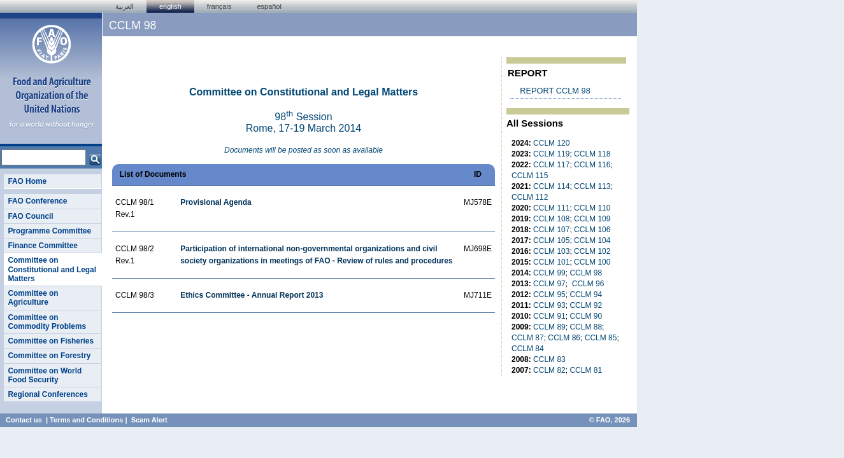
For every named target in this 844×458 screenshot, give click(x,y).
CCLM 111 (551, 208)
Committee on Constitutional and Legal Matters (52, 269)
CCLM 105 (551, 240)
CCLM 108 (551, 218)
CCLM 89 (549, 327)
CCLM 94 (585, 294)
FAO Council (30, 216)
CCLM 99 (549, 272)
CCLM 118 (592, 153)
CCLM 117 (551, 164)
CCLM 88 (585, 327)
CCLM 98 (585, 272)
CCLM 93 (549, 305)
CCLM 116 (592, 164)
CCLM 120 (551, 143)
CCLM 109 (592, 218)
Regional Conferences (47, 394)
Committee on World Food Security (45, 375)
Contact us (24, 420)
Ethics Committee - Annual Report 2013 (251, 295)
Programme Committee (49, 230)
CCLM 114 (551, 186)
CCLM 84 (527, 348)
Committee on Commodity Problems (47, 322)
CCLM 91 (549, 316)
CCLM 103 (551, 251)
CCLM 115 (529, 175)
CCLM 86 (564, 337)
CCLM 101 (551, 262)
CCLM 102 (592, 251)
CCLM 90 (585, 316)
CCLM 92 (585, 305)
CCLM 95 (549, 294)
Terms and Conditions (86, 420)
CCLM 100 (592, 262)
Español (269, 6)
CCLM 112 (529, 197)
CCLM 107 (551, 229)
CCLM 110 (592, 208)
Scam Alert (149, 420)
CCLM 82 (549, 370)
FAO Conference (37, 201)
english (170, 6)
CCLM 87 (527, 337)
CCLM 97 (549, 283)
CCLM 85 (601, 337)
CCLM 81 (585, 370)
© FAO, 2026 (609, 420)
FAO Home (27, 181)
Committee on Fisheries (51, 341)
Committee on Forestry (49, 355)
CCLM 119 (551, 153)
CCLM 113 (592, 186)
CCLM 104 (592, 240)
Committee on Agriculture (33, 298)
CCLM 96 (588, 283)
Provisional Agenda (216, 202)
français (219, 6)
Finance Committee (43, 245)
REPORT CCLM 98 (555, 90)
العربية (124, 6)
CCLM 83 (549, 359)
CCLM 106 (592, 229)
